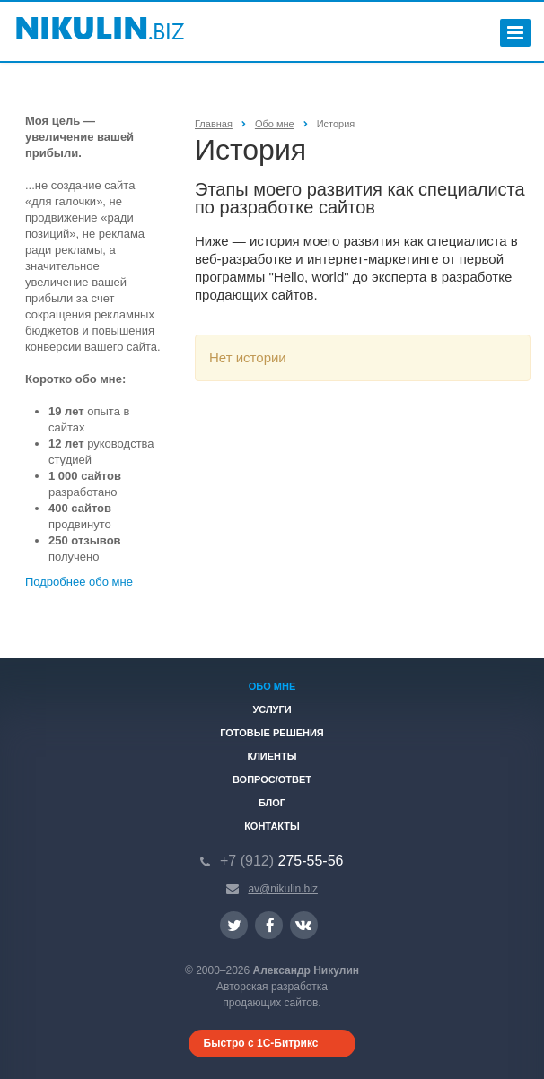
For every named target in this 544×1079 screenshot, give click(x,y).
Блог (272, 802)
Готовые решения (272, 732)
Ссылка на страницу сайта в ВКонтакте (303, 924)
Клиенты (271, 756)
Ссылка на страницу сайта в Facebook (270, 925)
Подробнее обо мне (79, 581)
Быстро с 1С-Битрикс (261, 1043)
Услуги (271, 709)
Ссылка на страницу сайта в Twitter (234, 925)
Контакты (272, 826)
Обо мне (272, 686)
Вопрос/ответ (272, 779)
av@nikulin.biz (283, 889)
